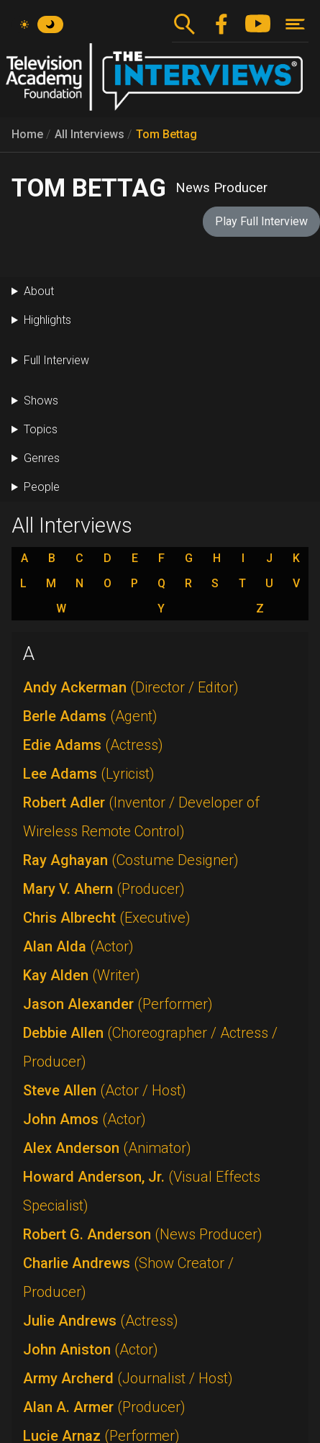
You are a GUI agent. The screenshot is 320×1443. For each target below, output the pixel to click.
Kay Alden (81, 975)
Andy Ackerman (131, 687)
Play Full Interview (261, 221)
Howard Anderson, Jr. (141, 1191)
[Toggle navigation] (295, 24)
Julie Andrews (100, 1320)
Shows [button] (41, 400)
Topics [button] (41, 429)
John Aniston (90, 1349)
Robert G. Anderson (142, 1234)
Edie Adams (93, 745)
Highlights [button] (47, 320)
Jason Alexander (118, 1004)
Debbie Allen (150, 1047)
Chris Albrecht (107, 917)
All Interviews (89, 134)
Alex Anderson (107, 1148)
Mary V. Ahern (104, 888)
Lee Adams (89, 773)
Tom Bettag (166, 134)
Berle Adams (90, 716)
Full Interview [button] (56, 360)
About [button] (39, 291)
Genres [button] (42, 458)
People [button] (42, 487)
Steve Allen (104, 1090)
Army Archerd (128, 1378)
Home (27, 134)
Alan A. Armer (104, 1407)
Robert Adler (141, 817)
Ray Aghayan (131, 860)
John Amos (84, 1119)
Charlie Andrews (128, 1277)
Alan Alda (78, 946)
